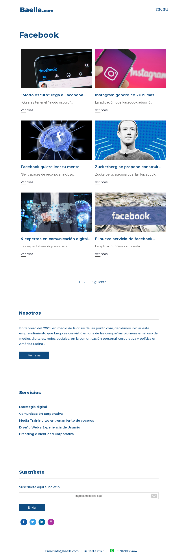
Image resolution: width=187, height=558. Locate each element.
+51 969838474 (123, 551)
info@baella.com (66, 551)
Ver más (34, 355)
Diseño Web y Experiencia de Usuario (49, 427)
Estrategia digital (33, 407)
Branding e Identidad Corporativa (46, 434)
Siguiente (99, 282)
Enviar (32, 507)
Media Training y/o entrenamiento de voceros (56, 421)
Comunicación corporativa (41, 414)
